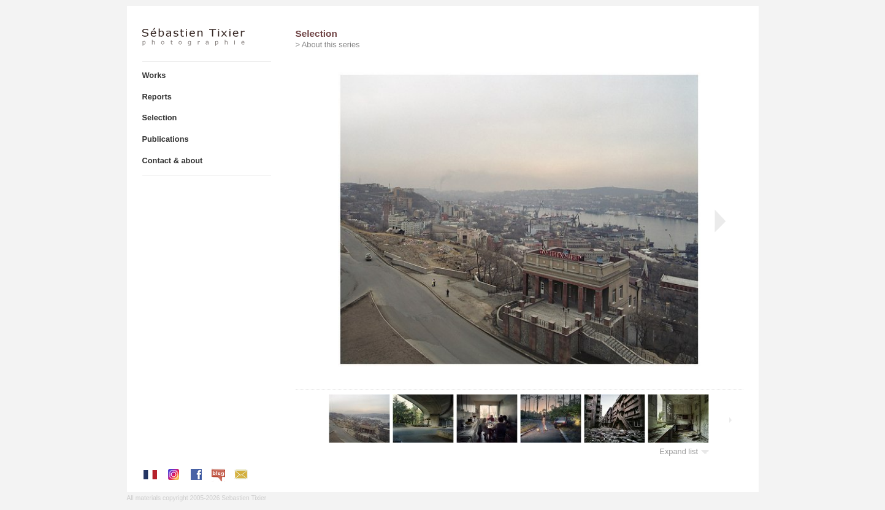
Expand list (684, 451)
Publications (165, 139)
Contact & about (172, 160)
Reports (157, 96)
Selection (159, 117)
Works (154, 75)
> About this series (328, 44)
